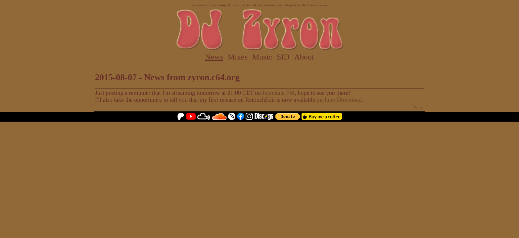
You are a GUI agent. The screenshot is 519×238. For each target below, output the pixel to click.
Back (418, 107)
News (214, 57)
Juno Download (343, 100)
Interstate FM (278, 93)
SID (283, 57)
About (304, 57)
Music (262, 57)
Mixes (238, 57)
